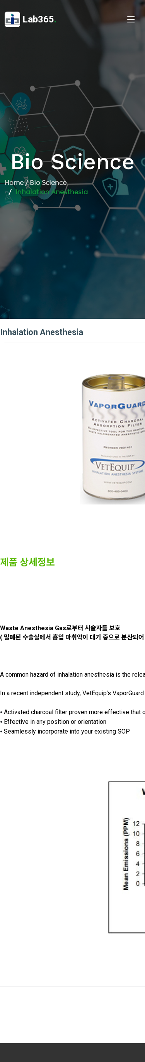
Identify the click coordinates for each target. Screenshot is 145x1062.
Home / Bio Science (36, 182)
